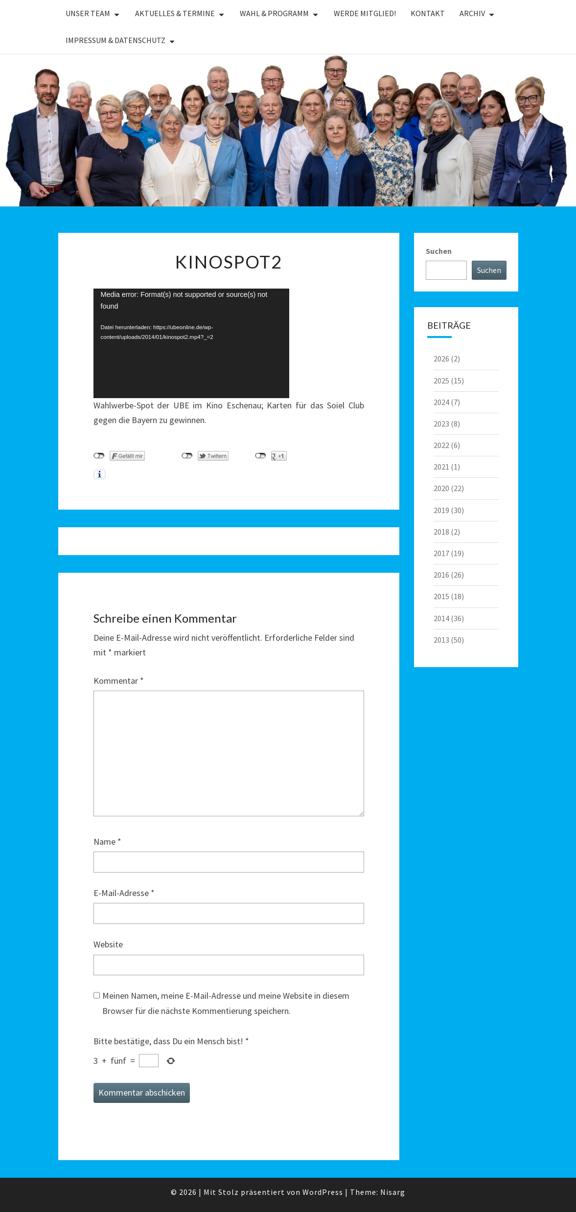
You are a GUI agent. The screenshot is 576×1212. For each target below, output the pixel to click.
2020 (441, 488)
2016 (441, 575)
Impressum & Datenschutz (115, 40)
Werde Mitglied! (365, 13)
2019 (441, 510)
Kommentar (118, 680)
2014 (441, 618)
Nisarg (392, 1192)
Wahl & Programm (274, 13)
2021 (441, 466)
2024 (441, 402)
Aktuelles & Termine (175, 13)
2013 (441, 640)
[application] (191, 343)
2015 (441, 596)
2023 (441, 423)
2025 (441, 380)
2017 (441, 553)
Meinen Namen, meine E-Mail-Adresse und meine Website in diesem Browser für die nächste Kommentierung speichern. (225, 1003)
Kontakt (428, 13)
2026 (441, 358)
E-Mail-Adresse (124, 892)
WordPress (322, 1192)
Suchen (439, 251)
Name (107, 841)
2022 (441, 445)
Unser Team (88, 13)
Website (108, 944)
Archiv (472, 13)
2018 (441, 532)
